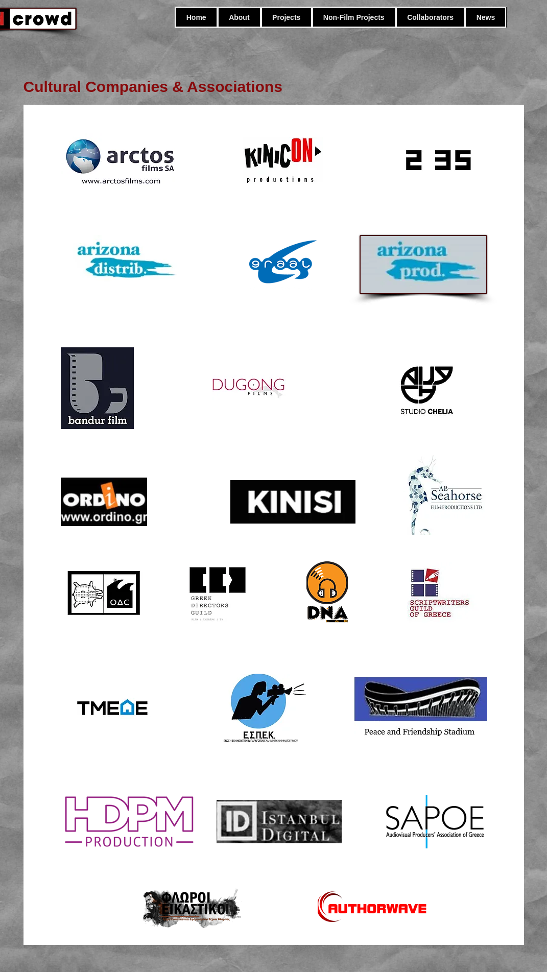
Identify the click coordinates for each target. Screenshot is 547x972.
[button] (354, 17)
